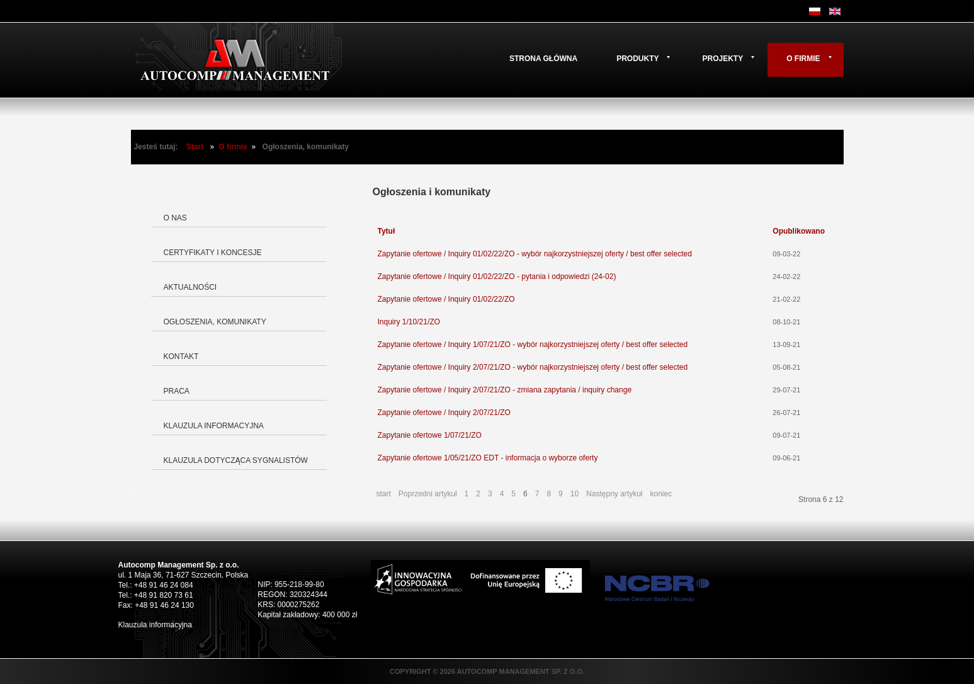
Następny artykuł (614, 493)
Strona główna (543, 58)
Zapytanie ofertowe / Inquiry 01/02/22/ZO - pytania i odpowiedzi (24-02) (497, 276)
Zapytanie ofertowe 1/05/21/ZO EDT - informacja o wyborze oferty (488, 457)
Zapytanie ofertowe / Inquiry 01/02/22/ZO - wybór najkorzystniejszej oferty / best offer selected (535, 253)
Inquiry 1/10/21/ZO (409, 321)
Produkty (637, 58)
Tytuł (386, 231)
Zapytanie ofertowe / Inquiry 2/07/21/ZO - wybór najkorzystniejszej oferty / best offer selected (533, 367)
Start (194, 146)
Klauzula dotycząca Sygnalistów (236, 460)
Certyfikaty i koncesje (213, 252)
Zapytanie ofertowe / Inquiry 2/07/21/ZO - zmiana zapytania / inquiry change (505, 389)
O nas (175, 218)
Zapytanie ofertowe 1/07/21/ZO (430, 435)
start (384, 493)
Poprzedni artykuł (428, 493)
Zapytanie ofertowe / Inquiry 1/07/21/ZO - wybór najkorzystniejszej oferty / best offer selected (533, 344)
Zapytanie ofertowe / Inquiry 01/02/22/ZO (446, 299)
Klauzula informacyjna (214, 425)
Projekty (722, 58)
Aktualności (190, 287)
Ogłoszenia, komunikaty (215, 321)
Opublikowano (799, 231)
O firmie (803, 58)
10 (574, 493)
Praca (177, 391)
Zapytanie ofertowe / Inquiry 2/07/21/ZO (444, 412)
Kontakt (181, 356)
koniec (661, 493)
